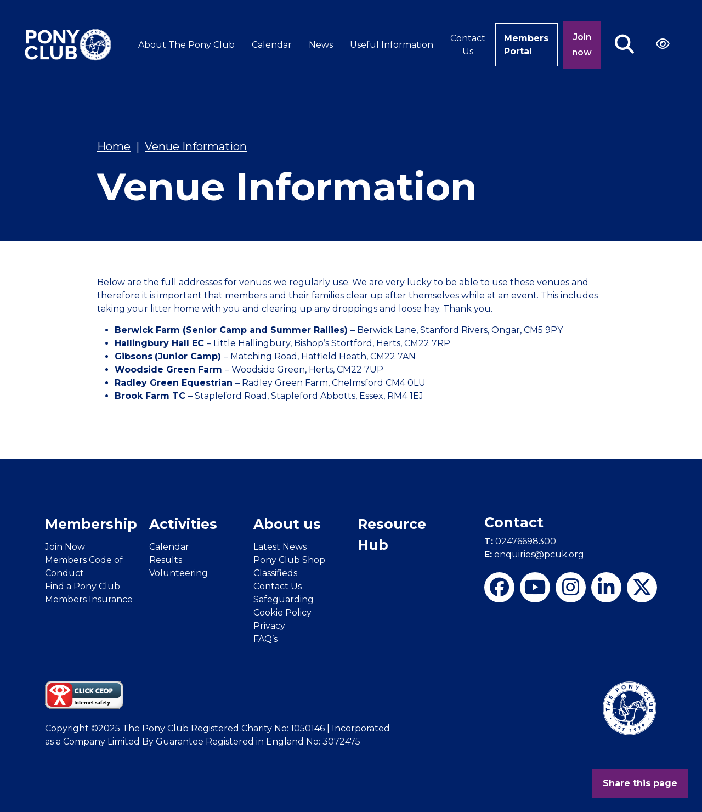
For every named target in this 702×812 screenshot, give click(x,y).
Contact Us (467, 45)
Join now (582, 45)
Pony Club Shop (289, 560)
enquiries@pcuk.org (534, 554)
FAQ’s (265, 639)
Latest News (280, 547)
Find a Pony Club (82, 586)
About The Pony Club (186, 45)
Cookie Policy (282, 612)
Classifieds (275, 573)
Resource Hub (392, 534)
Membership (91, 524)
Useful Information (391, 45)
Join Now (65, 547)
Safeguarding (283, 599)
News (321, 45)
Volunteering (178, 573)
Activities (183, 524)
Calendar (272, 45)
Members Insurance (89, 599)
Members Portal (526, 45)
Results (165, 560)
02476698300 (520, 541)
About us (287, 524)
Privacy (269, 626)
